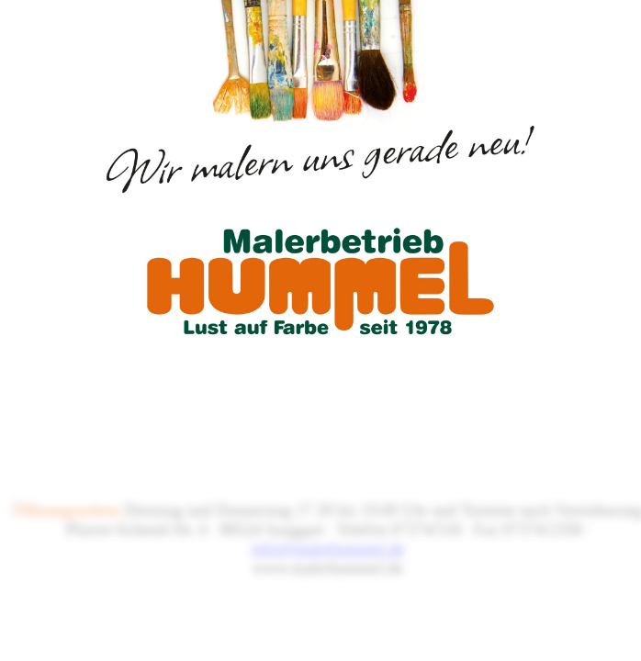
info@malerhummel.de (327, 549)
